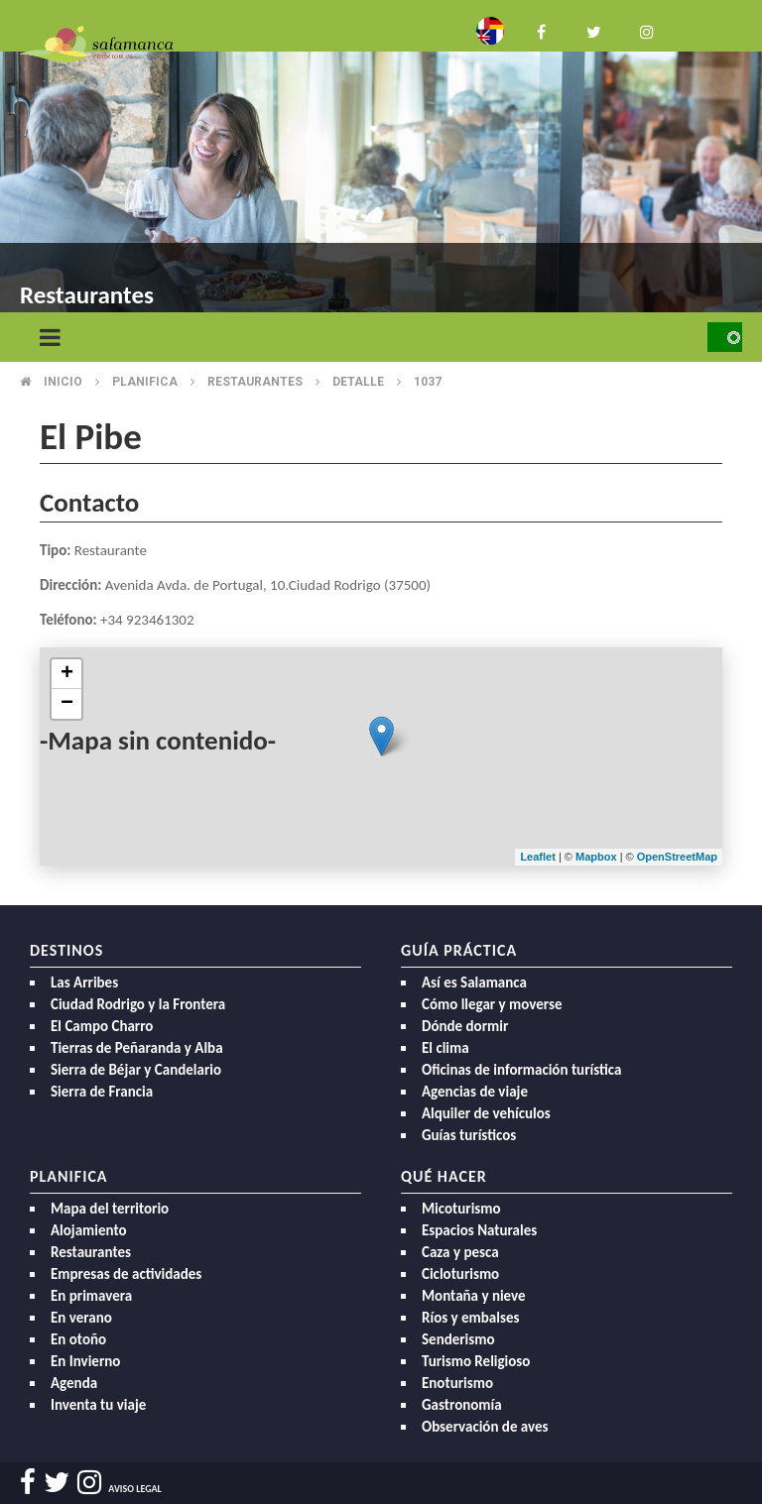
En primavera (91, 1296)
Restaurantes (255, 382)
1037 (428, 382)
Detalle (358, 382)
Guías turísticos (469, 1135)
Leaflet (537, 857)
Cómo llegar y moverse (492, 1004)
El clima (445, 1048)
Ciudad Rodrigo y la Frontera (138, 1004)
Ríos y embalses (470, 1318)
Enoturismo (457, 1383)
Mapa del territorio (110, 1208)
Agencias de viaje (475, 1091)
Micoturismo (461, 1208)
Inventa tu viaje (98, 1405)
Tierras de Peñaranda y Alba (137, 1048)
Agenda (74, 1383)
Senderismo (458, 1339)
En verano (81, 1318)
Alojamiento (89, 1230)
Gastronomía (462, 1405)
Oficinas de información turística (521, 1070)
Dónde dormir (465, 1026)
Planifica (145, 382)
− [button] (67, 704)
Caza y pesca (460, 1252)
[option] (381, 158)
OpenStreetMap (677, 857)
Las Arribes (84, 982)
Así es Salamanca (474, 982)
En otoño (78, 1339)
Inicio (63, 382)
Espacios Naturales (479, 1230)
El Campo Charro (102, 1026)
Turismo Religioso (476, 1361)
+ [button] (67, 674)
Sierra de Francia (102, 1091)
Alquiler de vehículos (486, 1113)
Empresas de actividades (126, 1274)
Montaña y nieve (474, 1296)
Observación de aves (485, 1427)
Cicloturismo (460, 1274)
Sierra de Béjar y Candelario (136, 1070)
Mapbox (597, 857)
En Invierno (85, 1361)
